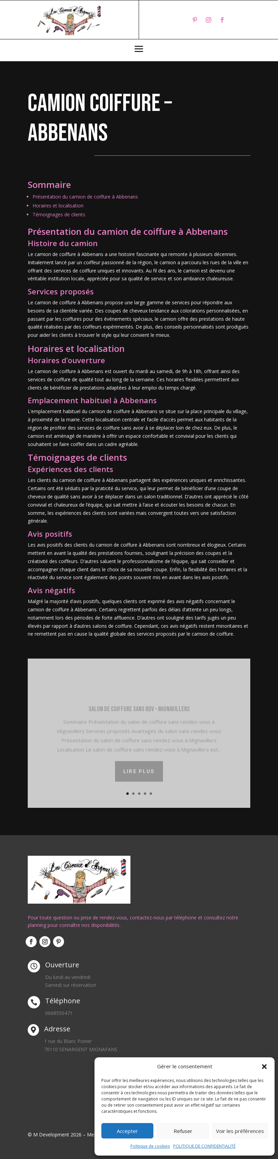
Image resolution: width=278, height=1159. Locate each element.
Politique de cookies (150, 1146)
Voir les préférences (240, 1131)
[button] (264, 1066)
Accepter (127, 1131)
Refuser (183, 1131)
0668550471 (59, 1013)
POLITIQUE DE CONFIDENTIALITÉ (204, 1146)
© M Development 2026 (55, 1134)
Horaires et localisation (58, 205)
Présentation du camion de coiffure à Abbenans (85, 196)
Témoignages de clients (59, 214)
